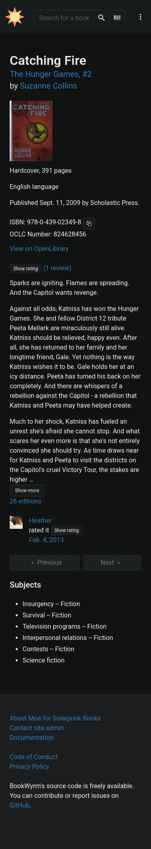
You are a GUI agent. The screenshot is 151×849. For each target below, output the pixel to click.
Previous (44, 562)
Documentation (32, 737)
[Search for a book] (64, 18)
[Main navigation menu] (140, 16)
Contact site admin (37, 728)
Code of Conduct (34, 757)
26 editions (25, 501)
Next (112, 562)
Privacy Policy (30, 766)
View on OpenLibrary (39, 249)
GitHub (19, 805)
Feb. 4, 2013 (46, 540)
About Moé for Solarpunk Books (55, 718)
